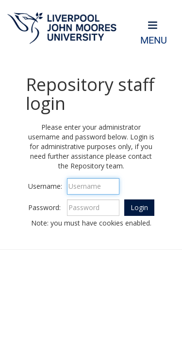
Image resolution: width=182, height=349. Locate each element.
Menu (153, 40)
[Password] (93, 207)
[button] (139, 207)
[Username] (93, 186)
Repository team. (97, 165)
